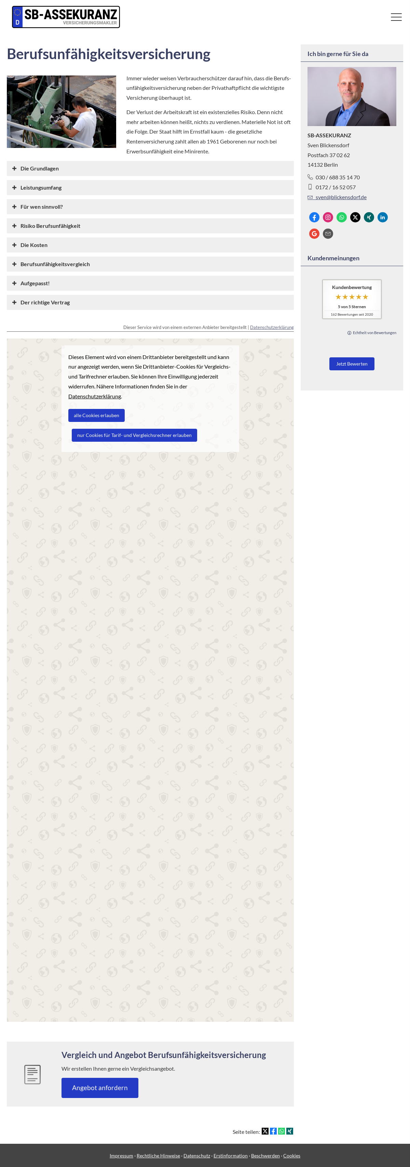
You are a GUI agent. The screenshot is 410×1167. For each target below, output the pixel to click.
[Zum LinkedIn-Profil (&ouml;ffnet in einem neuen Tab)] (383, 217)
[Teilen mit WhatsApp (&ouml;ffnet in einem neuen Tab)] (281, 1131)
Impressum (121, 1155)
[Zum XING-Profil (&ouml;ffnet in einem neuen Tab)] (369, 217)
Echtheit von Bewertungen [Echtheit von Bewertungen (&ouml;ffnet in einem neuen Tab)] (374, 332)
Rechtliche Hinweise (158, 1155)
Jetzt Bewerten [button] (352, 364)
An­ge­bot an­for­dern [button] (100, 1088)
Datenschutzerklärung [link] (94, 396)
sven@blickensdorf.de (337, 197)
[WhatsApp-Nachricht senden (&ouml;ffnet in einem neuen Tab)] (342, 217)
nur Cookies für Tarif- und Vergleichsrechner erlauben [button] (134, 435)
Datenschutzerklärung (272, 327)
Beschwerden (265, 1155)
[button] (39, 168)
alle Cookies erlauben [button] (96, 415)
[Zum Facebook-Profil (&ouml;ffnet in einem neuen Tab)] (314, 217)
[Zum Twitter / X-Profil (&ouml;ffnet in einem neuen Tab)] (355, 217)
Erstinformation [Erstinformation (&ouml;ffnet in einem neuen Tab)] (231, 1155)
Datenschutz (196, 1155)
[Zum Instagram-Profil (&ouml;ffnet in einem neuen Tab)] (328, 217)
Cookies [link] (291, 1155)
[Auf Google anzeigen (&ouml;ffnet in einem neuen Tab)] (314, 234)
